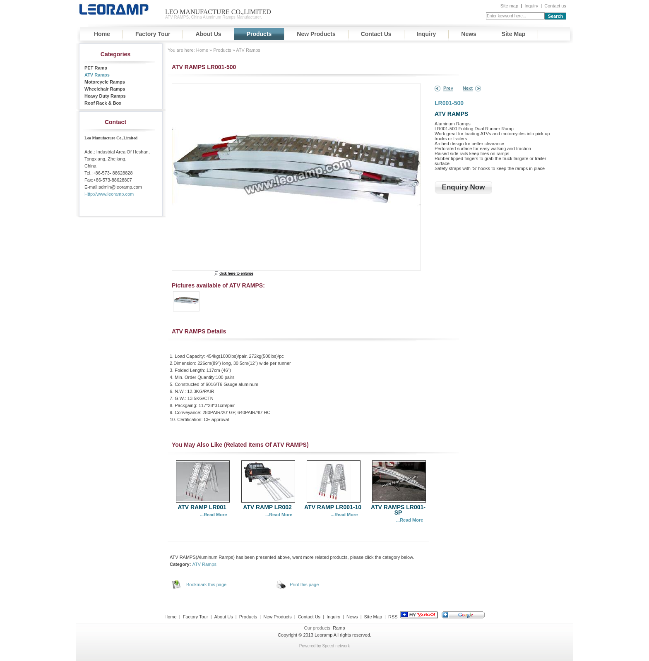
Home (102, 34)
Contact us (555, 5)
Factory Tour (153, 34)
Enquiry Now (463, 187)
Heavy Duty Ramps (105, 95)
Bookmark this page (206, 584)
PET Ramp (95, 67)
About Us (208, 34)
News (468, 34)
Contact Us (376, 34)
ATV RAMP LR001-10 (332, 507)
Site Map (514, 34)
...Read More (213, 514)
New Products (316, 34)
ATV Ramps (97, 74)
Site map (509, 5)
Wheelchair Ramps (104, 88)
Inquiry (531, 5)
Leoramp (323, 634)
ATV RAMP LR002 (267, 507)
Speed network (336, 646)
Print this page (304, 584)
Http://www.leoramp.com (109, 194)
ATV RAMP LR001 (202, 507)
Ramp (339, 627)
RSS (393, 616)
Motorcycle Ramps (104, 81)
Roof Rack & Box (102, 103)
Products (259, 34)
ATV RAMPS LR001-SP (398, 510)
